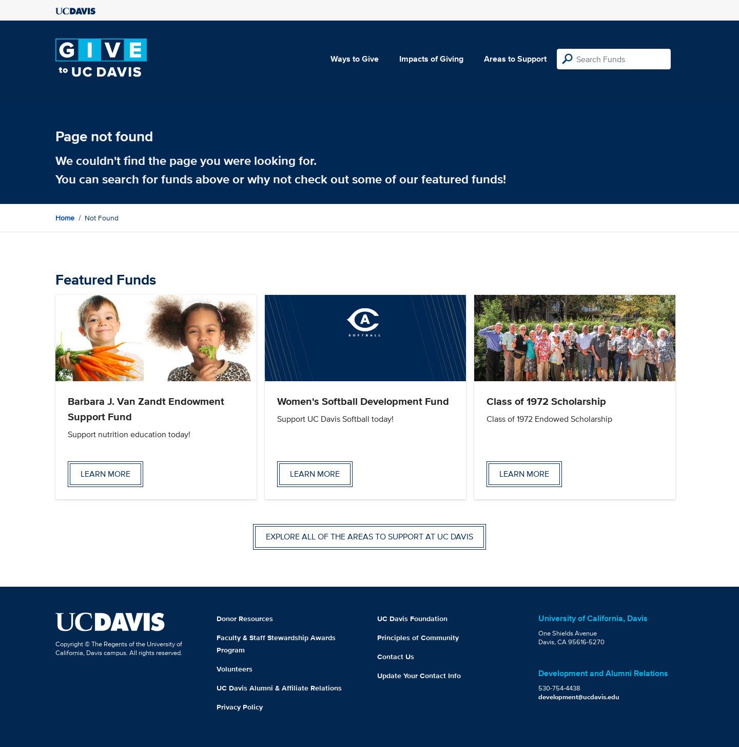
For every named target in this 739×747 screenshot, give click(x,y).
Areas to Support (515, 59)
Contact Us (395, 656)
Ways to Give (354, 59)
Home (64, 218)
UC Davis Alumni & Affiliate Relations (279, 688)
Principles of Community (418, 637)
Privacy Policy (240, 707)
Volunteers (234, 669)
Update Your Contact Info (419, 675)
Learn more (105, 474)
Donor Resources (245, 618)
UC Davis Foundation (412, 618)
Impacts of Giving (431, 59)
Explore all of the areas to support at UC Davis (369, 537)
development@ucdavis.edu (578, 697)
